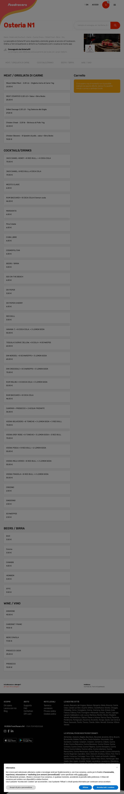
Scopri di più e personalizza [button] (21, 787)
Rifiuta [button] (85, 787)
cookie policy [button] (83, 775)
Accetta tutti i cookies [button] (105, 787)
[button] (117, 767)
